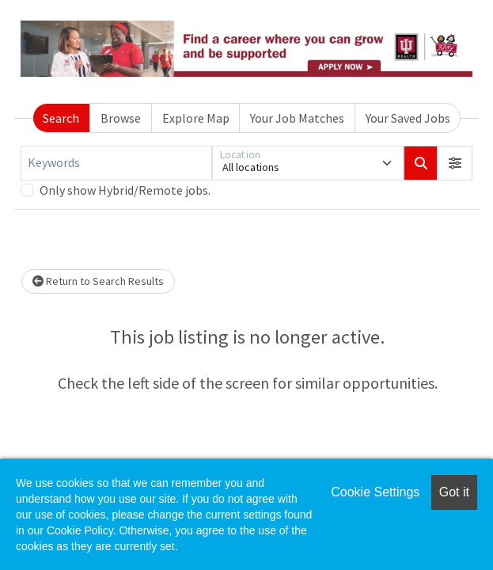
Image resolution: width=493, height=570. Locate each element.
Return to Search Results (98, 281)
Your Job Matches (297, 118)
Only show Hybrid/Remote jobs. (125, 190)
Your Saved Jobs (408, 118)
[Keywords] (116, 163)
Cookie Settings (375, 492)
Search (61, 118)
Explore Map (195, 118)
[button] (455, 163)
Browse (120, 118)
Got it (454, 492)
